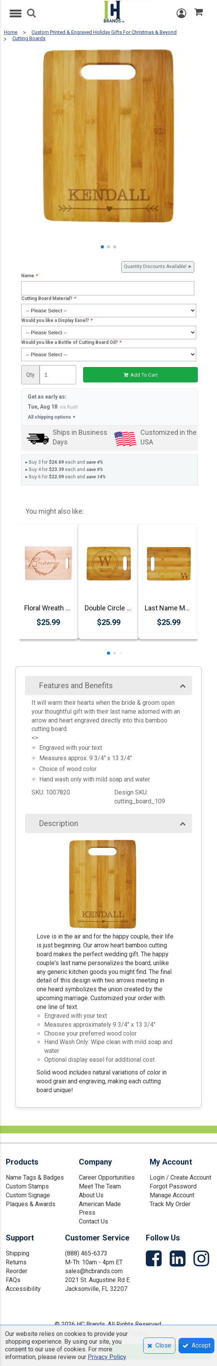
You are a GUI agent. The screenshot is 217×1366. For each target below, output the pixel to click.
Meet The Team (100, 1186)
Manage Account (172, 1195)
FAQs (13, 1280)
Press (87, 1212)
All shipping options (52, 417)
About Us (91, 1195)
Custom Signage (28, 1195)
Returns (16, 1262)
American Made (100, 1204)
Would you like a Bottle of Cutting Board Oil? (71, 342)
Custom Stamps (27, 1186)
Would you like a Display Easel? (56, 320)
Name (29, 275)
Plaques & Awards (30, 1204)
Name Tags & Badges (35, 1177)
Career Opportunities (107, 1177)
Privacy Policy (107, 1357)
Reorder (16, 1271)
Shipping (17, 1253)
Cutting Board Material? (48, 298)
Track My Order (170, 1204)
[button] (102, 246)
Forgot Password (173, 1186)
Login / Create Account (180, 1177)
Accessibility (23, 1288)
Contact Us (93, 1221)
